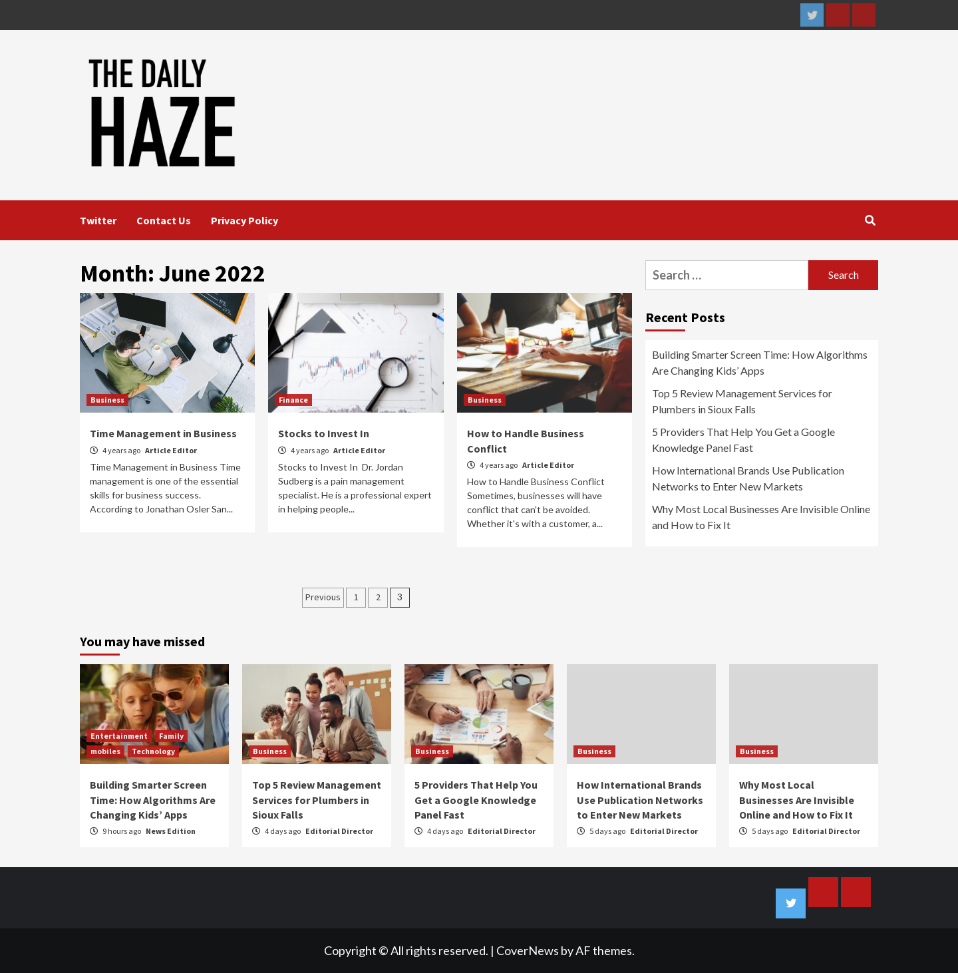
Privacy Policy (244, 220)
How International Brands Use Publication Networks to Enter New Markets (748, 478)
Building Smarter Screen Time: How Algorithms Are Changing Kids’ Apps (760, 362)
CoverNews (527, 950)
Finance (293, 400)
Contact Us (163, 220)
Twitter (98, 220)
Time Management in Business (163, 433)
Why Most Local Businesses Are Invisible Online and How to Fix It (761, 516)
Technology (153, 751)
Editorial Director (339, 831)
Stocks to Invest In (323, 433)
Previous (323, 597)
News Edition (171, 831)
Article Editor (171, 450)
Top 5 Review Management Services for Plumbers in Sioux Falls (742, 401)
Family (171, 736)
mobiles (105, 751)
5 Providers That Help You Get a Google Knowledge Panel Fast (743, 439)
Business (107, 400)
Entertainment (119, 736)
